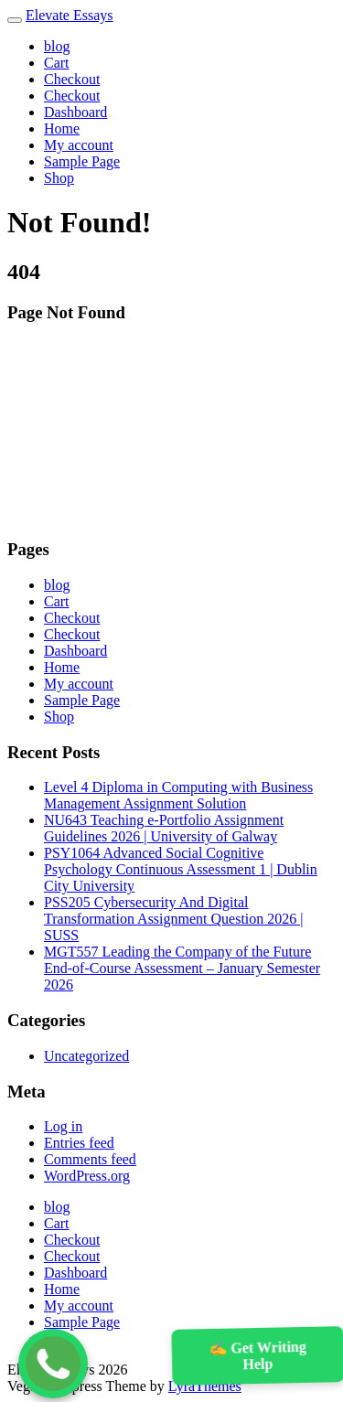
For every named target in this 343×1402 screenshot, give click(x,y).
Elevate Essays (69, 15)
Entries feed (79, 1142)
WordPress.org (87, 1175)
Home (62, 128)
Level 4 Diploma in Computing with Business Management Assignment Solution (178, 795)
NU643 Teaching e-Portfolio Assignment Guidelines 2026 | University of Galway (164, 828)
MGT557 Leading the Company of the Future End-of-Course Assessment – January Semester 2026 (182, 968)
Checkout (72, 79)
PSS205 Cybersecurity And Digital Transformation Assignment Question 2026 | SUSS (174, 918)
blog (57, 46)
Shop (59, 178)
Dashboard (75, 112)
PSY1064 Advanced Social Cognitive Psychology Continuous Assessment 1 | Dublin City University (180, 869)
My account (78, 145)
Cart (57, 62)
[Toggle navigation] (14, 20)
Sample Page (82, 161)
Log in (63, 1126)
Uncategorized (86, 1056)
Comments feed (90, 1159)
